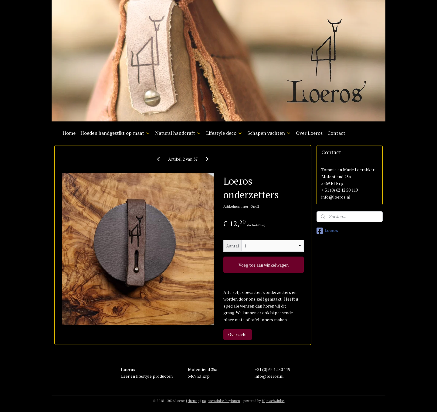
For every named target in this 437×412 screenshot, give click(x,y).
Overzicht (237, 334)
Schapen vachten (269, 133)
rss (204, 401)
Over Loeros (309, 133)
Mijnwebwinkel (273, 401)
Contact (336, 133)
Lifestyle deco (224, 133)
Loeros (327, 230)
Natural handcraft (178, 133)
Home (69, 133)
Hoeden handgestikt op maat (115, 133)
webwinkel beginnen (224, 401)
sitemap (193, 401)
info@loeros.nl (336, 197)
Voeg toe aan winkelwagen (264, 265)
